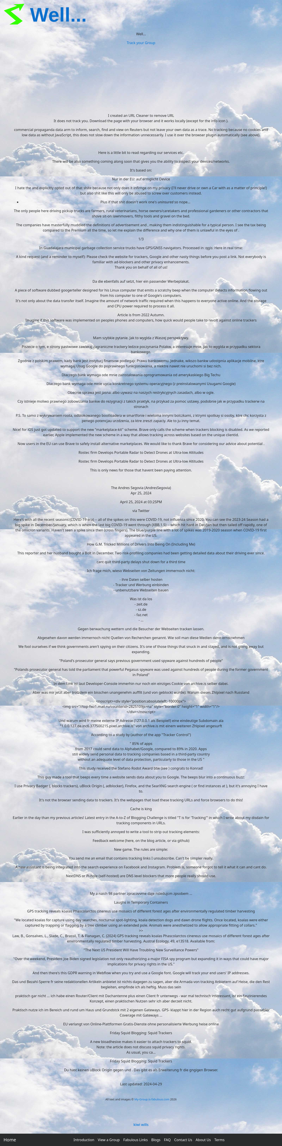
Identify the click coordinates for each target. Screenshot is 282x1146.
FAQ (167, 1139)
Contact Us (183, 1139)
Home (10, 1140)
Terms (219, 1139)
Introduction (84, 1139)
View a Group (109, 1139)
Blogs (156, 1139)
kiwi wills (141, 1124)
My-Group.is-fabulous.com (151, 1099)
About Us (203, 1139)
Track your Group (141, 42)
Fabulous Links (135, 1139)
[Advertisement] (141, 78)
